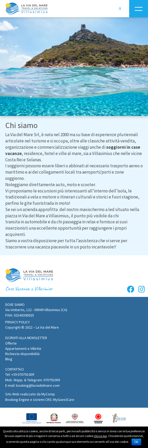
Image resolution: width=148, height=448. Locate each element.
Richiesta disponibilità (22, 353)
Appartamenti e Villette (23, 348)
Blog (8, 359)
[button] (26, 338)
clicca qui (100, 436)
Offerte (11, 343)
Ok (136, 442)
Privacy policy (17, 322)
